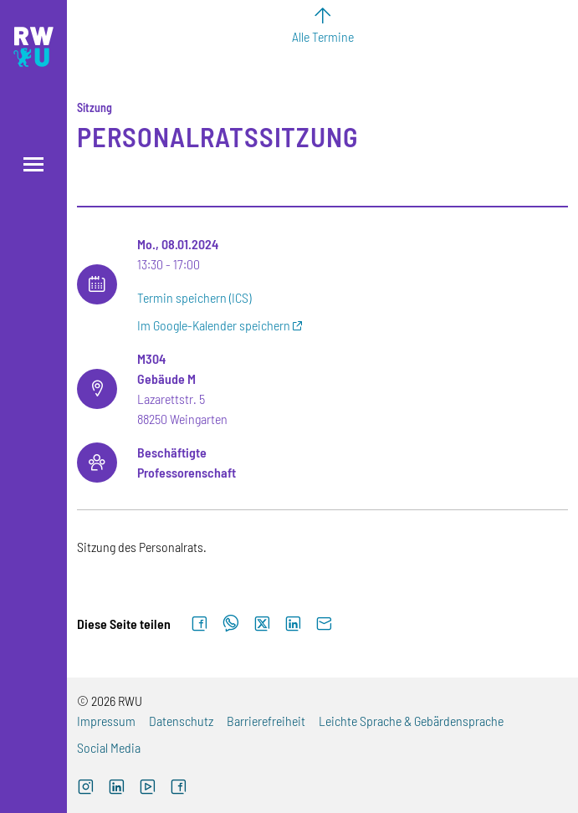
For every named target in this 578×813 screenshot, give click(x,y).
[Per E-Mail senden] (324, 624)
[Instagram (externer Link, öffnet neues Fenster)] (86, 789)
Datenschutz (181, 721)
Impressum (106, 721)
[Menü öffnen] (33, 164)
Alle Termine (323, 36)
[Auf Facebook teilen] (199, 624)
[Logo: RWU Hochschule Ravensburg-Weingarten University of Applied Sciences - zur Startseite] (33, 47)
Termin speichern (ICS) (194, 297)
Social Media (109, 747)
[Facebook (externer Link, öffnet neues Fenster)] (178, 789)
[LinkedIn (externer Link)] (116, 789)
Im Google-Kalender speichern (213, 325)
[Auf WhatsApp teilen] (231, 624)
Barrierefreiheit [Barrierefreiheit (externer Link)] (266, 721)
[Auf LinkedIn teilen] (293, 624)
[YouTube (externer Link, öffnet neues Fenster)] (147, 789)
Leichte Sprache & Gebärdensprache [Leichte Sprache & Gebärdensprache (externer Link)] (411, 721)
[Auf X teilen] (262, 624)
